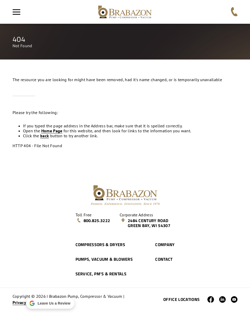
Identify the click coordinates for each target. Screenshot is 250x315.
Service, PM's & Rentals (100, 274)
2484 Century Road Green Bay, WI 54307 (145, 223)
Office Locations (181, 299)
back (44, 135)
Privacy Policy (25, 302)
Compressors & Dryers (100, 244)
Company (165, 244)
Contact (163, 259)
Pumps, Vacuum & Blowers (104, 259)
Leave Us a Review (49, 303)
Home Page (51, 130)
